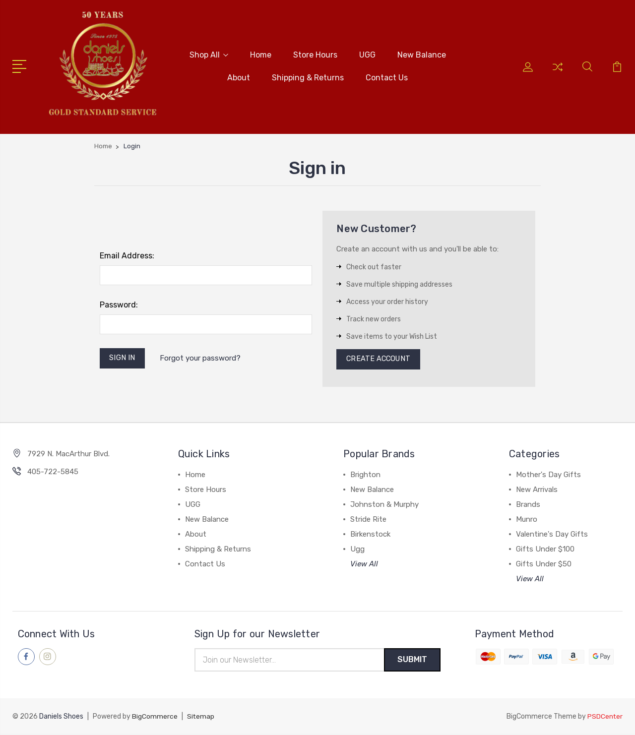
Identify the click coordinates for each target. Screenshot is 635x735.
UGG (367, 54)
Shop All (209, 54)
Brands (528, 504)
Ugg (357, 549)
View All (364, 564)
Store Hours (315, 54)
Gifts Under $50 (544, 564)
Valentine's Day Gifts (552, 534)
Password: (119, 303)
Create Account (380, 359)
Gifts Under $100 (545, 549)
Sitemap (201, 718)
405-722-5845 (52, 472)
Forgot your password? (201, 358)
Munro (526, 519)
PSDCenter (605, 718)
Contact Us (387, 77)
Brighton (365, 475)
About (238, 77)
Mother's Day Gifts (548, 475)
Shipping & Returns (308, 77)
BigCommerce (155, 718)
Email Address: (127, 254)
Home (260, 54)
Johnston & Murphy (384, 504)
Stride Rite (368, 519)
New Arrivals (537, 490)
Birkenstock (370, 534)
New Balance (421, 54)
